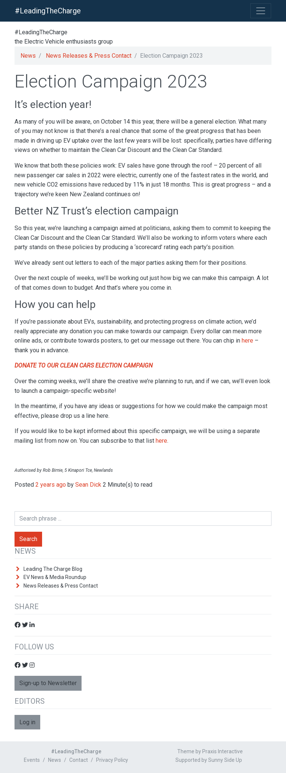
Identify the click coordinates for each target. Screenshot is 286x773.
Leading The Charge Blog (52, 569)
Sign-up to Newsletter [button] (48, 683)
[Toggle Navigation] (260, 10)
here (247, 340)
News (28, 55)
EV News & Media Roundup (54, 577)
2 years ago (50, 484)
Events (32, 760)
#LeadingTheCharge (48, 10)
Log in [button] (27, 722)
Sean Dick (88, 484)
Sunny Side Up (225, 760)
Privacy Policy (112, 760)
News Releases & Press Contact (88, 55)
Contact (78, 760)
